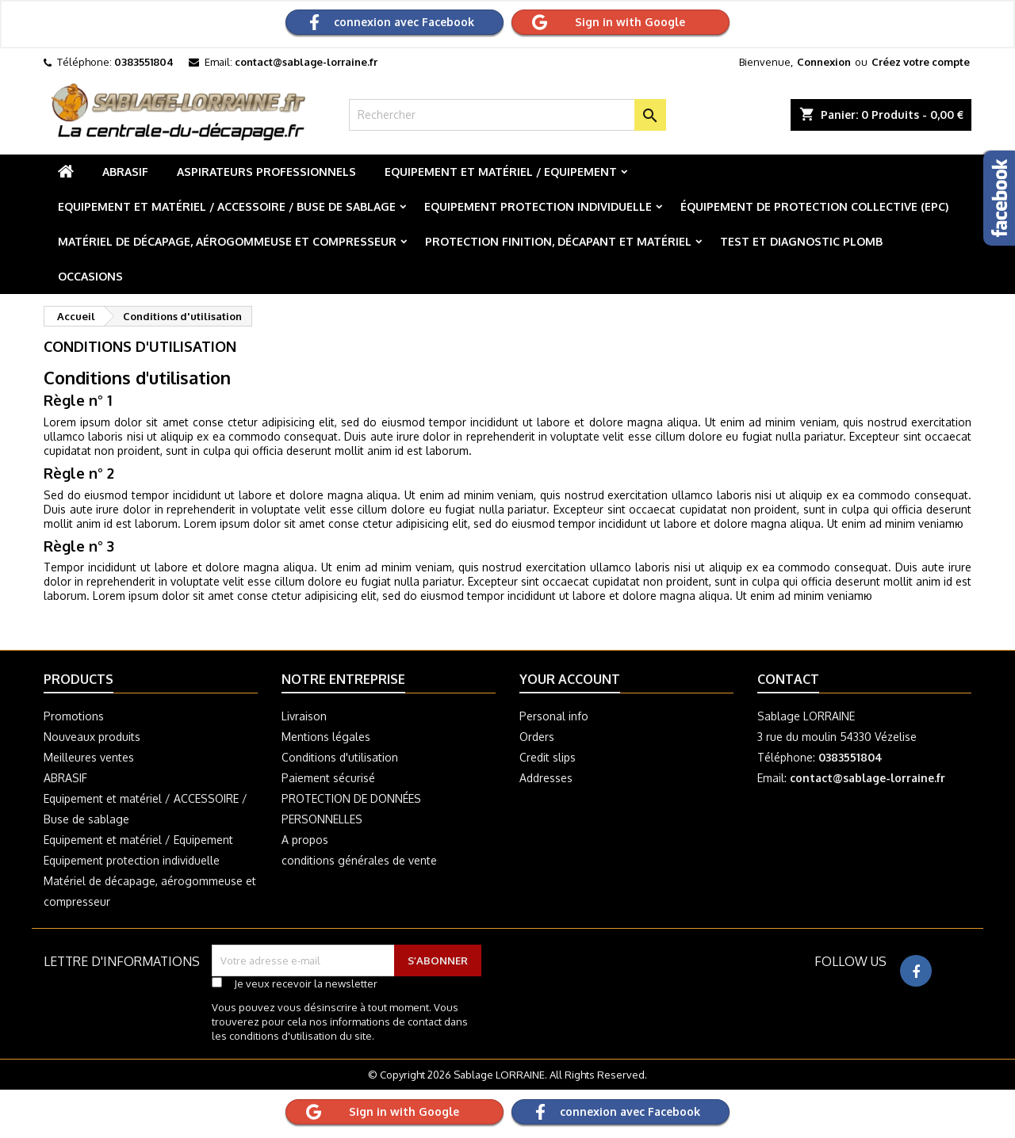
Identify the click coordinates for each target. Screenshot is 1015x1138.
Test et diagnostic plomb (801, 241)
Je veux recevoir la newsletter (305, 983)
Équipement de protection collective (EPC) (814, 206)
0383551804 (144, 61)
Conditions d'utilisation (340, 757)
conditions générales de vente (359, 860)
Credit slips (547, 757)
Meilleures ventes (89, 757)
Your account (569, 679)
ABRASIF (125, 171)
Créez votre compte (920, 61)
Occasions (90, 276)
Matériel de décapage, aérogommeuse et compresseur (227, 241)
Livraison (304, 716)
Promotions (74, 716)
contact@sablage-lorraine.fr (306, 61)
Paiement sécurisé (328, 778)
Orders (536, 736)
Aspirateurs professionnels (266, 171)
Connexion (824, 61)
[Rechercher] (507, 115)
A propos (305, 839)
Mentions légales (326, 736)
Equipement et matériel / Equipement (501, 171)
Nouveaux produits (92, 736)
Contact (788, 679)
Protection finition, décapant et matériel (558, 241)
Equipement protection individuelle (538, 206)
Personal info (553, 716)
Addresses (546, 778)
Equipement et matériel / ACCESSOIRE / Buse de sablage (227, 206)
